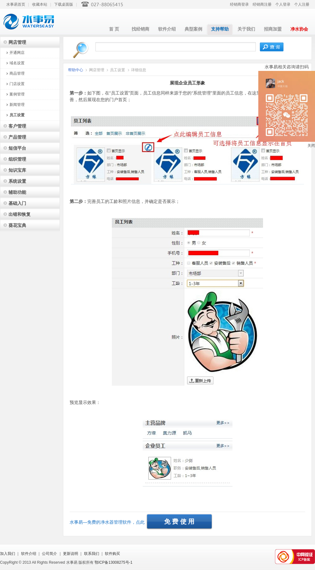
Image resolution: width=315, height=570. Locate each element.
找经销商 (140, 29)
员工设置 (17, 115)
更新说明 (70, 553)
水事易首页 (15, 4)
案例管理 (17, 94)
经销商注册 (262, 4)
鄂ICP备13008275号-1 (113, 562)
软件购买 (112, 553)
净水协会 (299, 29)
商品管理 (17, 73)
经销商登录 (239, 4)
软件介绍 (167, 29)
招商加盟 (273, 29)
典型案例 (193, 29)
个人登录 (282, 4)
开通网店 (17, 52)
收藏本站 (39, 4)
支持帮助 (220, 29)
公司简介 (49, 553)
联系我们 (91, 553)
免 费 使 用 (179, 521)
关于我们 (246, 29)
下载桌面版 (63, 4)
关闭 (311, 145)
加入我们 (7, 553)
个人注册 (301, 4)
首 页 (114, 29)
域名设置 (17, 63)
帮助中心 (76, 70)
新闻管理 (17, 104)
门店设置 (17, 84)
